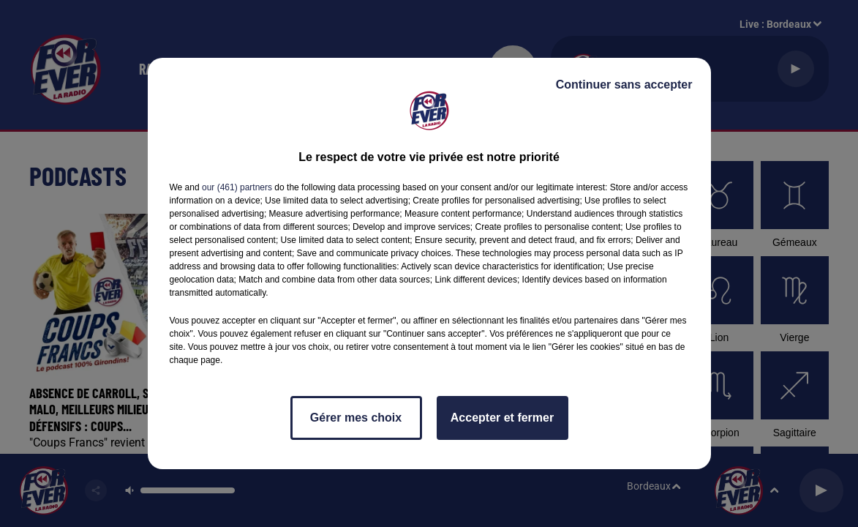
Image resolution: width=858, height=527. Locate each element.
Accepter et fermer (502, 417)
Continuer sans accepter (624, 84)
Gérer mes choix (356, 417)
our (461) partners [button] (237, 187)
